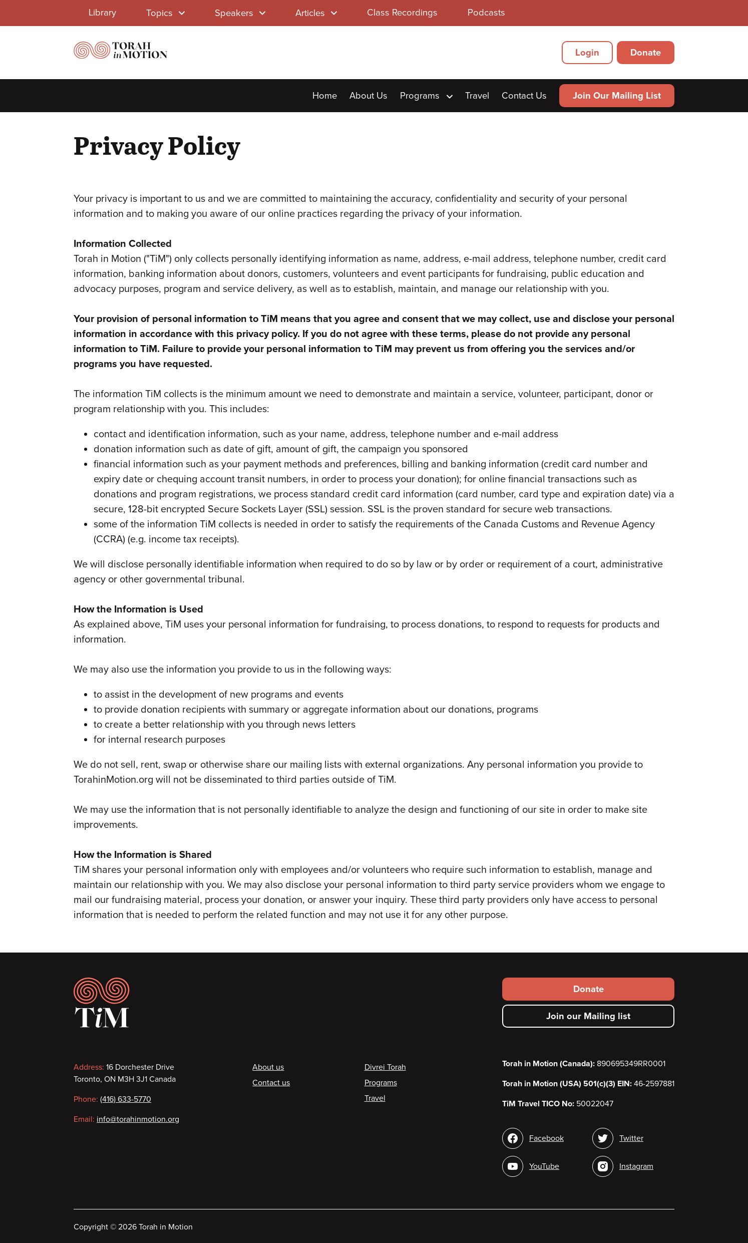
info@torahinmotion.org (138, 1119)
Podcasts (486, 12)
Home (324, 95)
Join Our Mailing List (617, 95)
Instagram (636, 1166)
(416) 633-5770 (125, 1099)
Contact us (271, 1083)
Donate (645, 52)
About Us (368, 95)
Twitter (631, 1138)
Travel (477, 95)
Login (587, 52)
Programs (426, 95)
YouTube (544, 1166)
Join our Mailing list (588, 1016)
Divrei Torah (385, 1067)
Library (102, 12)
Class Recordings (402, 12)
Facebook (546, 1138)
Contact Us (524, 95)
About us (268, 1067)
